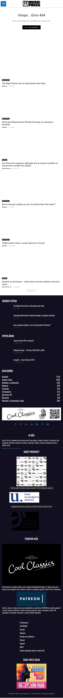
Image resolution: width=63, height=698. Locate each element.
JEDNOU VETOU (9, 300)
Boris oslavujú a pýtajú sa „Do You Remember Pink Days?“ (29, 204)
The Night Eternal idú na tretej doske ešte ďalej (23, 83)
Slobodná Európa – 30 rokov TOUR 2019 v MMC (29, 350)
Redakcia (4, 86)
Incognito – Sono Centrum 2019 (24, 359)
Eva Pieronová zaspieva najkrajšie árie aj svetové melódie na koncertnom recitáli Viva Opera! (30, 164)
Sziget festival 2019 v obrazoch (24, 340)
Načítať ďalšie (31, 290)
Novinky (5, 160)
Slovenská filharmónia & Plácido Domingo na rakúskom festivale (34, 315)
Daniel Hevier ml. (6, 168)
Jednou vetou (6, 80)
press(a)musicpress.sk (14, 448)
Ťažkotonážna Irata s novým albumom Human (23, 243)
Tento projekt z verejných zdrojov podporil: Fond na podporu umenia (31, 488)
